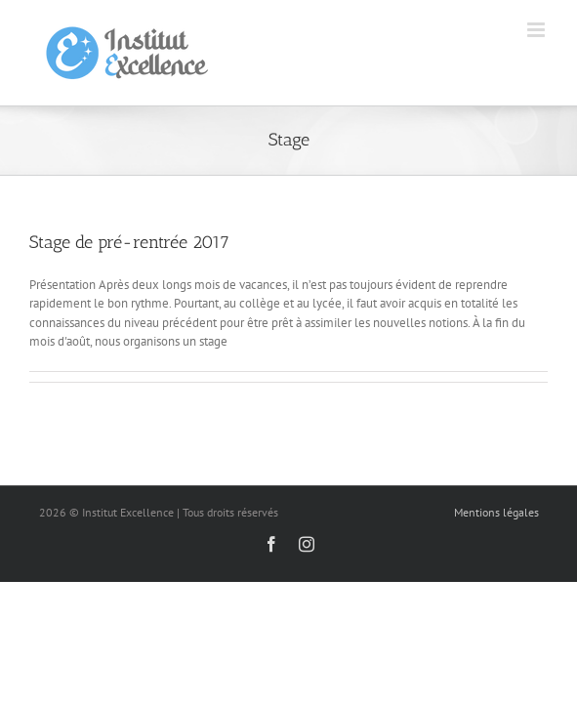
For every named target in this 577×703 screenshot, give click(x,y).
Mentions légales (496, 512)
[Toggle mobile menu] (537, 30)
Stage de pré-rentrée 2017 (129, 242)
